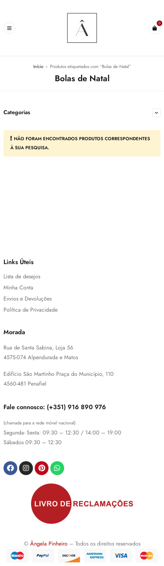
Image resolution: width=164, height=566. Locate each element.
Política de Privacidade (30, 310)
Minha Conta (18, 288)
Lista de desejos (21, 276)
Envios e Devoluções (27, 299)
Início (38, 66)
